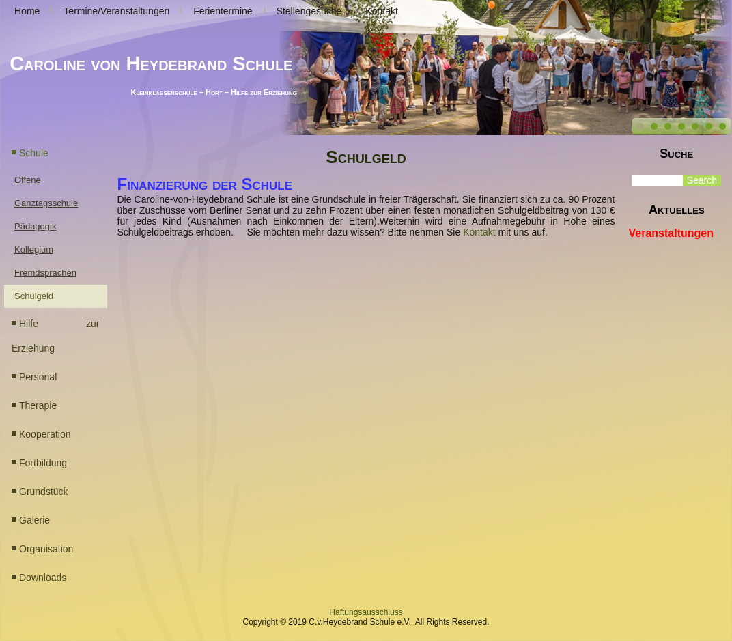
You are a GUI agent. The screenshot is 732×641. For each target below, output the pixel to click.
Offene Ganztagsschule (46, 191)
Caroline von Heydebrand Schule (151, 63)
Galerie (34, 520)
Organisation (46, 548)
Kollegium (33, 249)
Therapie (38, 405)
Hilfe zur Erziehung (56, 336)
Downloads (42, 577)
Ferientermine (222, 10)
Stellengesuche (309, 10)
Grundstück (43, 491)
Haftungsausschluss (365, 612)
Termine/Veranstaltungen (116, 10)
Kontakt (381, 10)
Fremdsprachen (45, 273)
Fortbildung (43, 462)
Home (27, 10)
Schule (33, 152)
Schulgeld (33, 296)
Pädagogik (35, 226)
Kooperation (45, 434)
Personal (38, 376)
